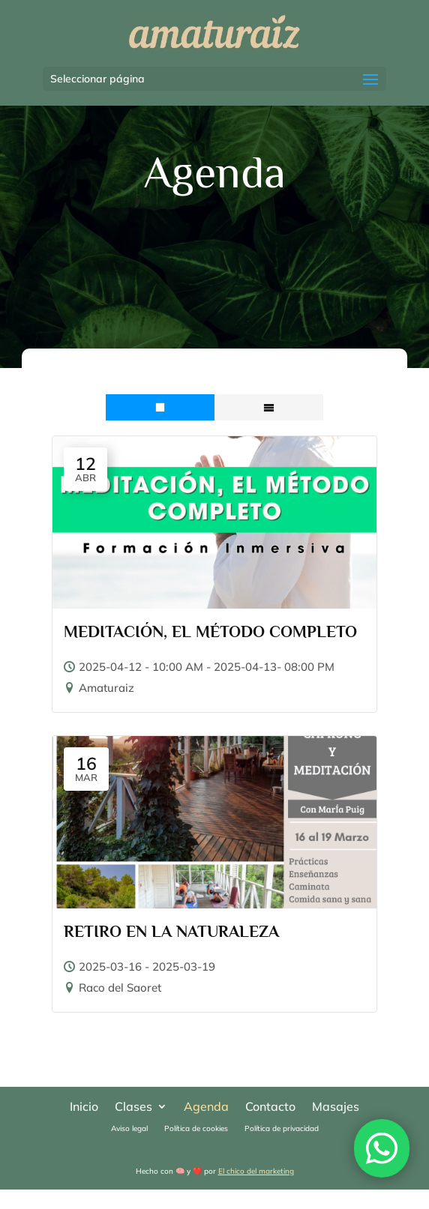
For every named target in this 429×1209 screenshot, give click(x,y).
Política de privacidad (281, 1128)
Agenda (206, 1107)
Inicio (84, 1107)
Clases (133, 1107)
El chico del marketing (256, 1171)
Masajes (335, 1107)
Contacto (270, 1107)
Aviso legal (129, 1128)
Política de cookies (196, 1128)
